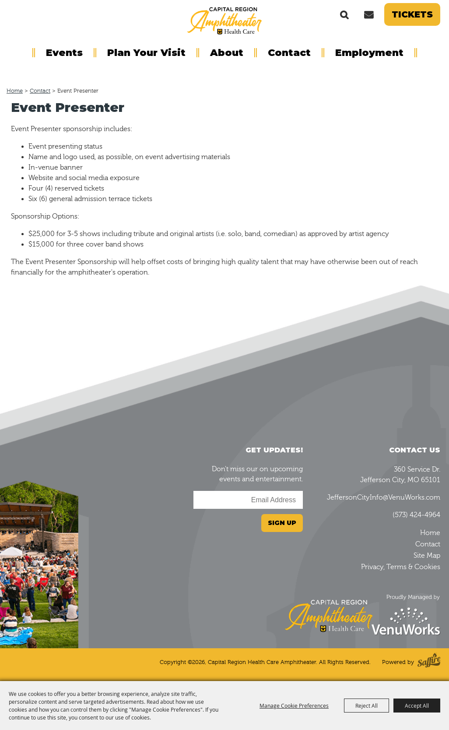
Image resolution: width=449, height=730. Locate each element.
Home (15, 91)
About (226, 53)
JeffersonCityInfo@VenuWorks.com (383, 497)
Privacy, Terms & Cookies (400, 567)
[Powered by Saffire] (428, 662)
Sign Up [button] (282, 523)
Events (64, 53)
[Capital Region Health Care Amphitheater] (224, 20)
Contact (289, 53)
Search (344, 14)
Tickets (412, 14)
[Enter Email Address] (248, 500)
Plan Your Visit (146, 53)
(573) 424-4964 (416, 515)
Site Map (427, 556)
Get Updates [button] (368, 14)
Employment (369, 53)
